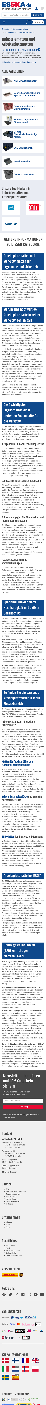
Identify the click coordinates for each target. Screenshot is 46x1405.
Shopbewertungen (13, 1201)
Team (8, 1225)
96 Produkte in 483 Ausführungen (21, 50)
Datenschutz (11, 1253)
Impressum (10, 1246)
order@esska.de (9, 1168)
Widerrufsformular (13, 1250)
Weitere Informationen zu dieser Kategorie (19, 62)
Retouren (9, 1204)
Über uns (9, 1222)
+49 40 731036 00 (12, 1139)
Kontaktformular (9, 1172)
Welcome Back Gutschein (16, 1192)
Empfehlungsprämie (13, 1194)
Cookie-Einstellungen (14, 1255)
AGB (8, 1248)
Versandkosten (12, 1199)
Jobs (8, 1227)
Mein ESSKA (11, 1197)
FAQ (8, 1189)
